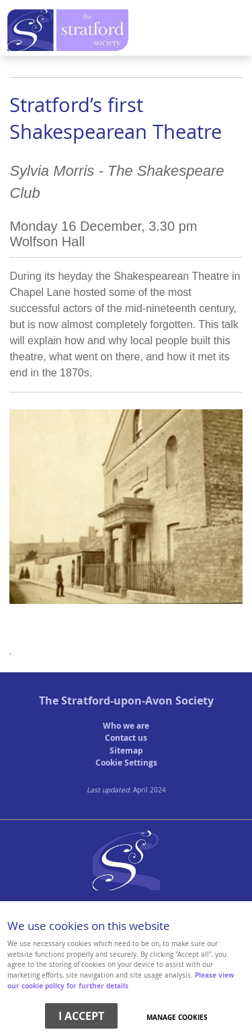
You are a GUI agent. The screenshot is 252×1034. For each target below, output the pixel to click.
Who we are (126, 725)
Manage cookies (177, 1017)
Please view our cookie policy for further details (121, 980)
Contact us (126, 737)
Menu (122, 31)
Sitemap (126, 750)
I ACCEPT (81, 1016)
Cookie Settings (126, 762)
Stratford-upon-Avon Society (137, 700)
